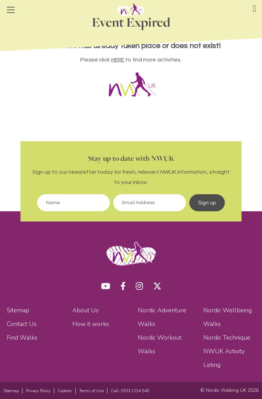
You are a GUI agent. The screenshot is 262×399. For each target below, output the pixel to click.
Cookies (65, 391)
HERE (117, 59)
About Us (85, 310)
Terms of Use (91, 391)
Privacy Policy (38, 391)
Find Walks (22, 337)
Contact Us (22, 324)
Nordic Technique (226, 337)
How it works (90, 324)
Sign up (207, 202)
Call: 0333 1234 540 (130, 391)
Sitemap (18, 310)
